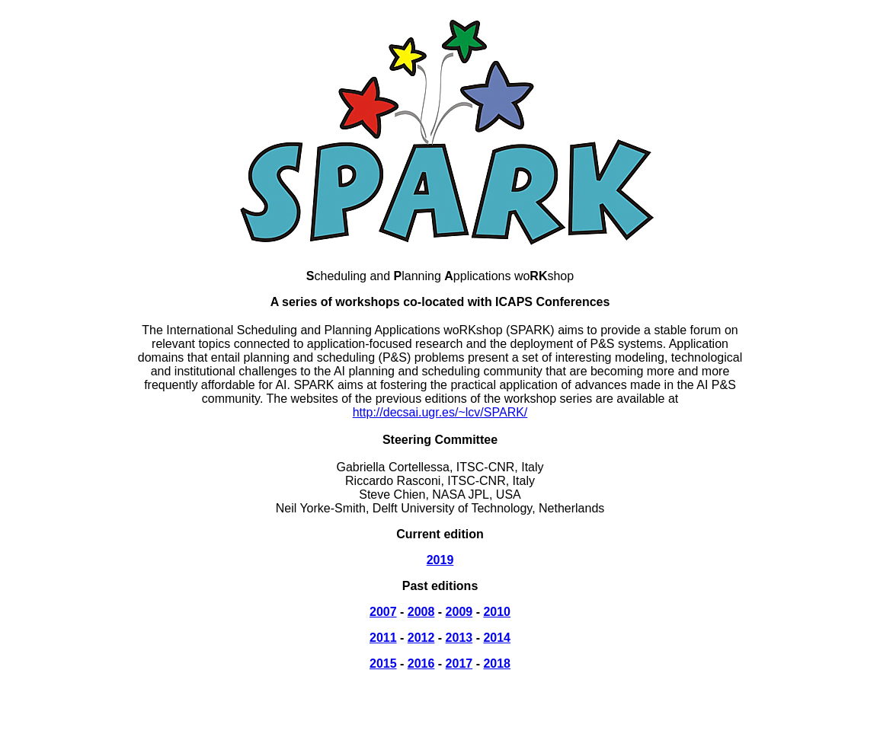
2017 (459, 663)
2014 (496, 637)
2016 (421, 663)
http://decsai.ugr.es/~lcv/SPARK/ (440, 412)
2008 (421, 611)
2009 (459, 611)
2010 (496, 611)
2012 (421, 637)
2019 (440, 560)
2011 (383, 637)
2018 (496, 663)
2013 (459, 637)
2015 (383, 663)
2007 (383, 611)
